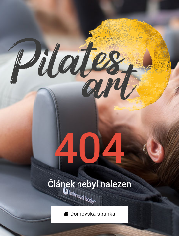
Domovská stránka (89, 214)
